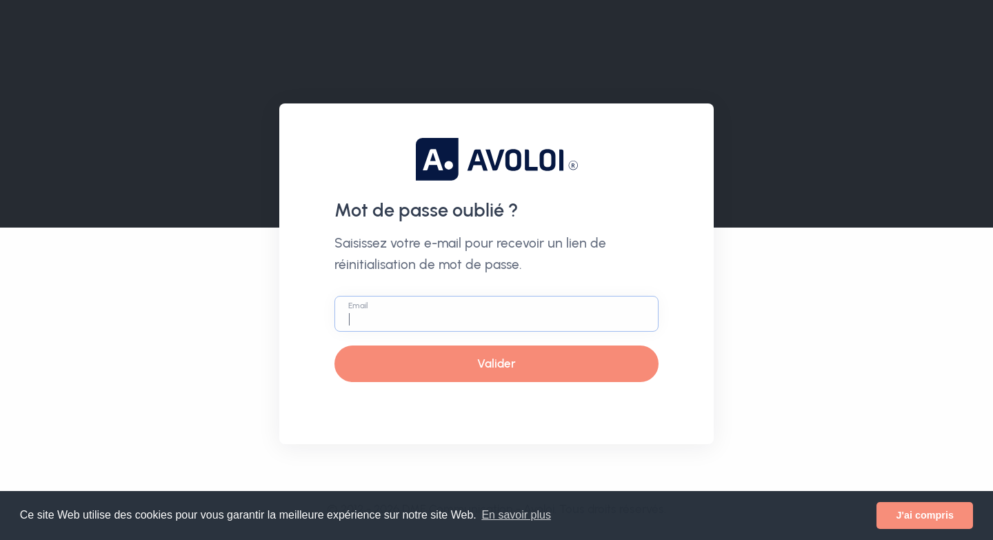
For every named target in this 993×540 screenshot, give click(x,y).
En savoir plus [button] (516, 515)
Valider (496, 363)
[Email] (496, 314)
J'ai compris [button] (924, 515)
